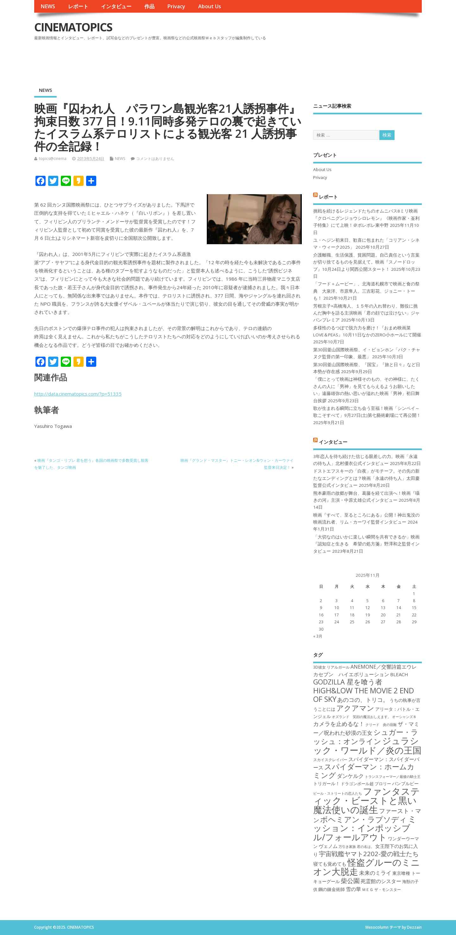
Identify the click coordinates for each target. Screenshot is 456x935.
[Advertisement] (301, 60)
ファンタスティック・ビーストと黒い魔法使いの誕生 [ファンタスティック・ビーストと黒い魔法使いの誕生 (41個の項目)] (366, 800)
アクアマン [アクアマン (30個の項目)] (355, 708)
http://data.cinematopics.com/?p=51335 (78, 394)
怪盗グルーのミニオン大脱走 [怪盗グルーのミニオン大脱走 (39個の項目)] (366, 866)
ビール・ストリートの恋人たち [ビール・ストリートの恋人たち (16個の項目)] (337, 793)
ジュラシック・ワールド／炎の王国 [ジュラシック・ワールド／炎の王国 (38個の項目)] (367, 745)
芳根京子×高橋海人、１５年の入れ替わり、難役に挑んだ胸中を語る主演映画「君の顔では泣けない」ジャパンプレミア (366, 313)
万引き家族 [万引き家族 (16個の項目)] (347, 846)
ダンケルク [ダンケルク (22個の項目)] (350, 775)
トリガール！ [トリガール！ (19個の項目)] (326, 783)
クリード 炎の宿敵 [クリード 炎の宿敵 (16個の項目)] (381, 724)
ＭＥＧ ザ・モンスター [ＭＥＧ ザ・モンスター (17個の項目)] (381, 889)
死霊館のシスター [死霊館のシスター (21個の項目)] (381, 881)
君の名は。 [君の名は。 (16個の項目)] (365, 846)
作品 (149, 6)
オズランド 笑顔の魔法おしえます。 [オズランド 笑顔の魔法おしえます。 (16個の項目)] (361, 717)
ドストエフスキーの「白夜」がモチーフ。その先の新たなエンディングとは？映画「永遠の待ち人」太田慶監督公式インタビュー (366, 478)
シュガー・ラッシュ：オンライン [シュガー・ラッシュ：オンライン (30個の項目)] (365, 736)
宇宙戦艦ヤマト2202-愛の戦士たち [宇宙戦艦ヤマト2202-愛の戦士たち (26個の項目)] (369, 853)
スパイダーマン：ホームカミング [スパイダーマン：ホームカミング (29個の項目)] (364, 771)
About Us (209, 6)
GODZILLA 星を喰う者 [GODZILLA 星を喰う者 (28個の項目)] (347, 681)
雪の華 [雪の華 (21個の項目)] (353, 889)
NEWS (48, 6)
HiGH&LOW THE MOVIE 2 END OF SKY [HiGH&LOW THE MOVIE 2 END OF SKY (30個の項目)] (363, 694)
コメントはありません (155, 158)
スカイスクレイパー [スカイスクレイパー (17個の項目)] (330, 759)
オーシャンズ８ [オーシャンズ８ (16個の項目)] (404, 717)
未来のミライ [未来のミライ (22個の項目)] (375, 872)
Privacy (176, 6)
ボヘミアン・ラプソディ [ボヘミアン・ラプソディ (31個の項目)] (363, 819)
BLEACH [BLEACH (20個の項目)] (399, 674)
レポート (78, 6)
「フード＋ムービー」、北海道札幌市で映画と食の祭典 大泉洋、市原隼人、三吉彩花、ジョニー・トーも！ (366, 291)
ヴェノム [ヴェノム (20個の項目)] (328, 846)
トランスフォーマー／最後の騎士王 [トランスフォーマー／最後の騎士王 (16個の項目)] (393, 776)
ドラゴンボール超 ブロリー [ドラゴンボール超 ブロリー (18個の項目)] (366, 783)
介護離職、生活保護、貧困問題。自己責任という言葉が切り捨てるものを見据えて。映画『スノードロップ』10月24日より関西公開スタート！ (366, 262)
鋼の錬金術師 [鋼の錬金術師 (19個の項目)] (331, 889)
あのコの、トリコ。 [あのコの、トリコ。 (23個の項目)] (363, 699)
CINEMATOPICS (73, 27)
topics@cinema (52, 158)
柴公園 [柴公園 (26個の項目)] (350, 880)
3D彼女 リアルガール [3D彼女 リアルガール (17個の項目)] (331, 667)
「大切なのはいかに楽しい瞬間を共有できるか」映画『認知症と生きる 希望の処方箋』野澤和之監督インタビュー (366, 544)
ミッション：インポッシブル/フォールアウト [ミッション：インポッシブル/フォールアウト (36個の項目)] (365, 828)
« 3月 (317, 636)
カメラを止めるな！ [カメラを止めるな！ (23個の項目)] (338, 724)
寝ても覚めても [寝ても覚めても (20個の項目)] (329, 864)
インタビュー (116, 6)
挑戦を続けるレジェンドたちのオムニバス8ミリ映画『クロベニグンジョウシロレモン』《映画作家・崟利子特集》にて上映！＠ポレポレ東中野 (366, 218)
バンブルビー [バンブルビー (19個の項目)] (405, 783)
